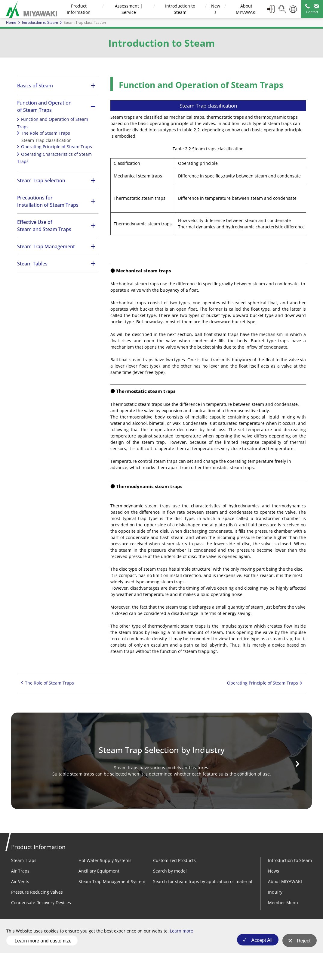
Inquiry (275, 892)
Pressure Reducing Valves (37, 892)
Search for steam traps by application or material (202, 881)
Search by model (170, 871)
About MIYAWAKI (285, 881)
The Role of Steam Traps (45, 133)
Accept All (259, 942)
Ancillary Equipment (98, 871)
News (273, 871)
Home (11, 22)
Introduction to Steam (40, 22)
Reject (303, 942)
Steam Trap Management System (111, 881)
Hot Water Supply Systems (104, 860)
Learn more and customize (42, 942)
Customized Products (174, 860)
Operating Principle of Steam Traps (56, 146)
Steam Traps (23, 860)
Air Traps (20, 871)
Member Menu (283, 902)
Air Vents (20, 881)
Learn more (181, 933)
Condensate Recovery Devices (41, 902)
